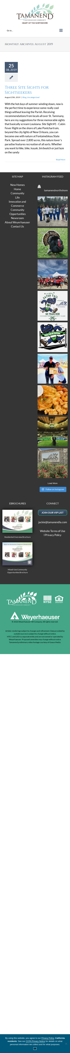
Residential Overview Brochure (17, 838)
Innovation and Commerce (17, 203)
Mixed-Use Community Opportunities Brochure (17, 872)
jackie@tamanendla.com (52, 836)
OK (35, 1048)
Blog (24, 97)
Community (17, 193)
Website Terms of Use (52, 845)
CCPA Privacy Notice (35, 1041)
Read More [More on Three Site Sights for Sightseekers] (60, 159)
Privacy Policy (53, 849)
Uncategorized (33, 97)
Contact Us (17, 226)
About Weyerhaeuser (17, 222)
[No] (66, 1043)
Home (17, 189)
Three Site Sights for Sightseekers (27, 90)
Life (17, 197)
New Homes (17, 185)
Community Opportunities (17, 212)
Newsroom (17, 218)
